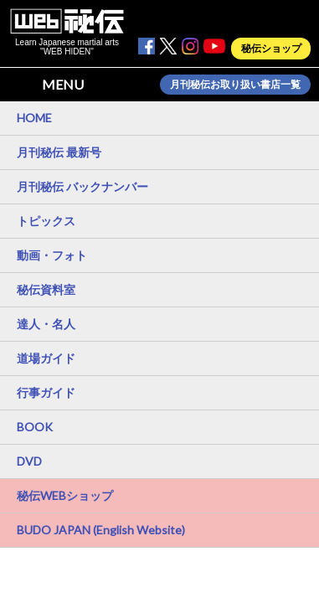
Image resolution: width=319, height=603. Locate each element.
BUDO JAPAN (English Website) (101, 530)
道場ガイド (46, 358)
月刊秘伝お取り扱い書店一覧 (235, 84)
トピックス (46, 221)
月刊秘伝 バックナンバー (82, 186)
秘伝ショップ (271, 48)
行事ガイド (46, 392)
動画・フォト (52, 255)
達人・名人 (46, 324)
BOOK (35, 427)
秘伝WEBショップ (65, 495)
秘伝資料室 (46, 289)
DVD (29, 461)
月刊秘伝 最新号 (59, 152)
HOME (34, 118)
